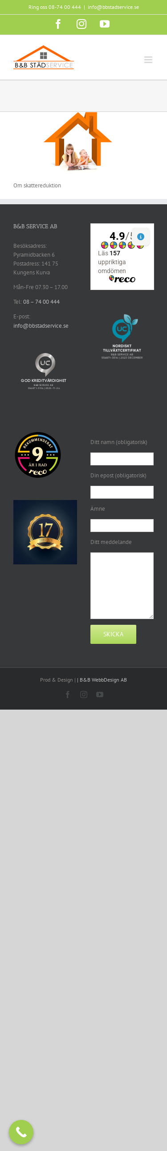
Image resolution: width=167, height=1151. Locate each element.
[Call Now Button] (21, 1132)
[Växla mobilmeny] (149, 59)
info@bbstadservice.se (113, 7)
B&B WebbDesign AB (103, 679)
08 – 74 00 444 (41, 302)
